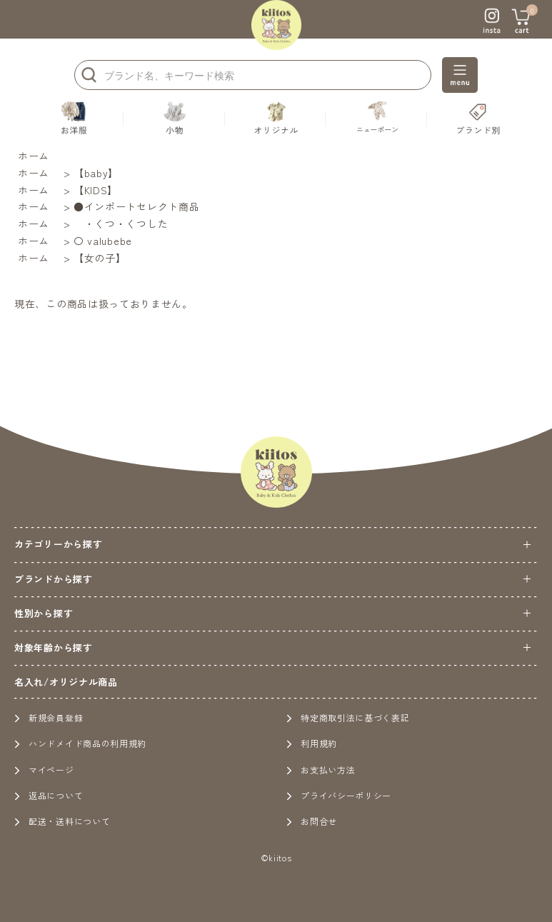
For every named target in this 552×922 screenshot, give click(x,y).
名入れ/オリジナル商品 (66, 681)
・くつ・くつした (121, 223)
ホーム (33, 156)
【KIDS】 (96, 190)
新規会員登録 (48, 717)
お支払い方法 (320, 769)
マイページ (44, 769)
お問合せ (311, 821)
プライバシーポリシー (338, 795)
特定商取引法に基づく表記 (347, 717)
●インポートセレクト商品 (136, 206)
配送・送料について (62, 821)
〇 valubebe (103, 241)
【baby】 (96, 173)
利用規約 (311, 743)
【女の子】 (100, 258)
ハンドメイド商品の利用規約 (80, 743)
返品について (48, 795)
